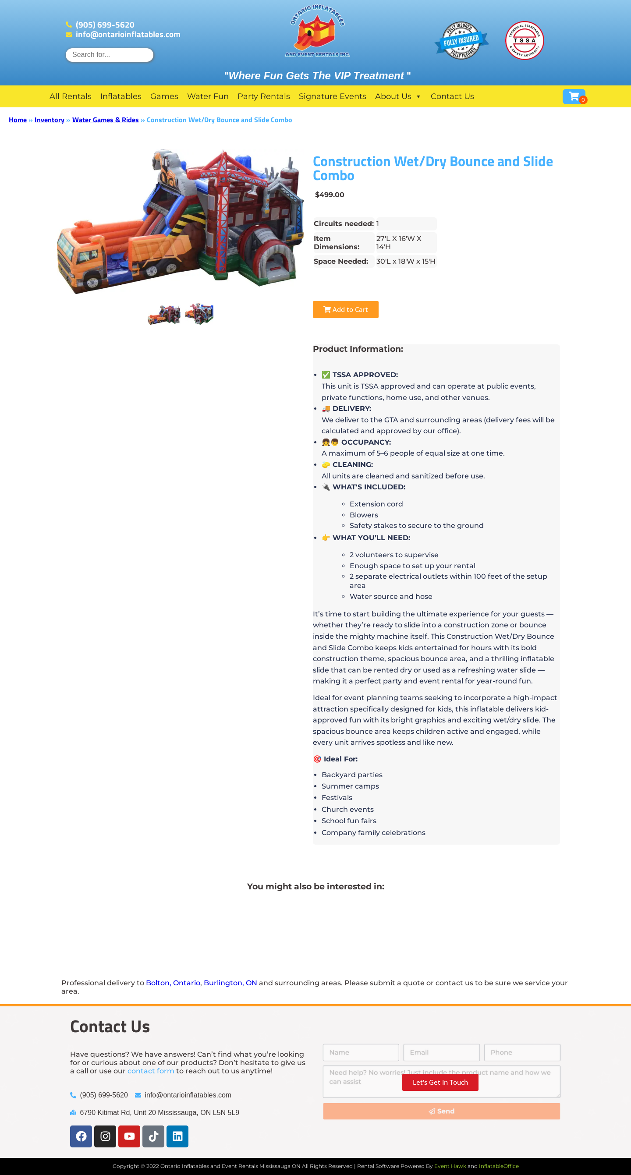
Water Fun (208, 96)
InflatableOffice (499, 1166)
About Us (398, 96)
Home (18, 119)
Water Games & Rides (105, 119)
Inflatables (121, 96)
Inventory (49, 119)
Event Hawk (450, 1166)
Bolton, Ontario (173, 983)
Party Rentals (264, 96)
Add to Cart (345, 309)
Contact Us (452, 96)
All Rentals (71, 96)
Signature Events (332, 96)
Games (164, 96)
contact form (151, 1071)
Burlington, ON (230, 983)
